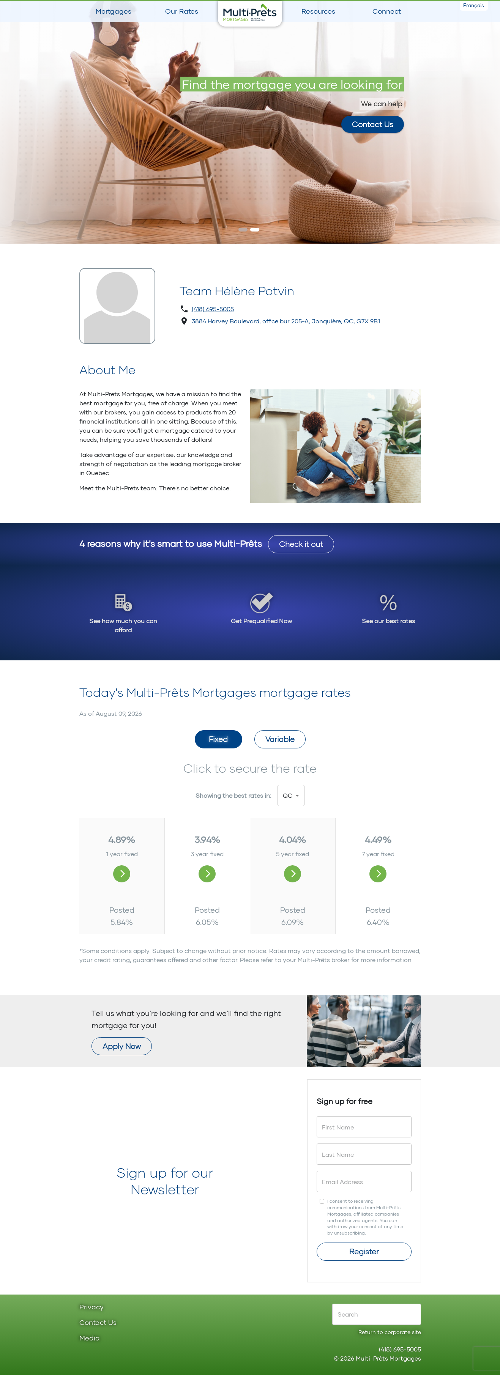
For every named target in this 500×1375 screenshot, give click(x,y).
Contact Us (98, 1322)
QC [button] (287, 795)
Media (89, 1338)
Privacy (91, 1307)
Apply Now (122, 1046)
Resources (318, 11)
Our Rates (181, 11)
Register (364, 1251)
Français (473, 5)
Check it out (301, 543)
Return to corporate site (389, 1332)
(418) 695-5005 (213, 308)
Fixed (218, 738)
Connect (386, 11)
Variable (280, 738)
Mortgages (113, 11)
